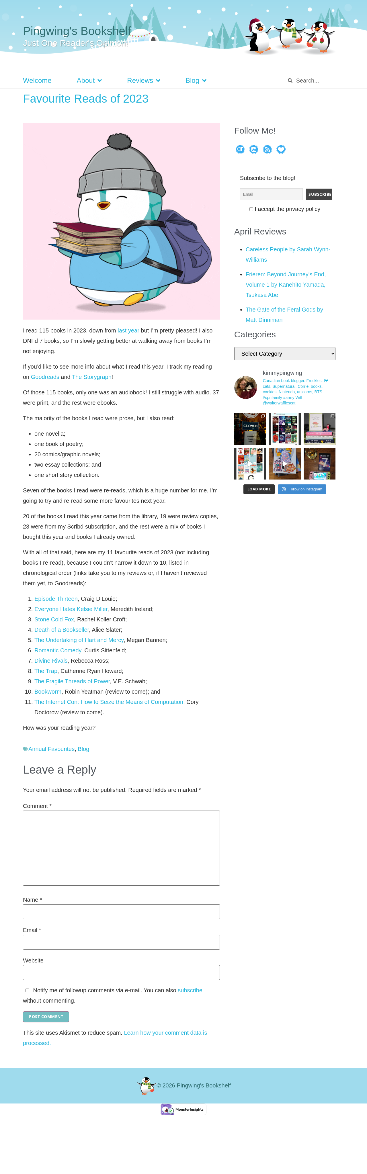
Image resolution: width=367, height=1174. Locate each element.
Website (33, 960)
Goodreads (45, 377)
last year (128, 330)
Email (32, 930)
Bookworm (47, 691)
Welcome (37, 80)
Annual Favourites (51, 749)
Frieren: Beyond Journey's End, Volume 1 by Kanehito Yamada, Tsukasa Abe (286, 284)
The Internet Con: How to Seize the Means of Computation (108, 702)
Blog (196, 80)
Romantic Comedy (57, 650)
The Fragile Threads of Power (72, 681)
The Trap (45, 671)
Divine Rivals (51, 661)
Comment (37, 806)
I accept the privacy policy (285, 209)
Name (32, 900)
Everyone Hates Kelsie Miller (71, 609)
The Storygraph (92, 377)
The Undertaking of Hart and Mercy (79, 640)
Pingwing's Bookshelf (77, 31)
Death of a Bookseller (61, 630)
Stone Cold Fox (54, 619)
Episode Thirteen (56, 599)
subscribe (190, 990)
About (89, 80)
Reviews (143, 80)
